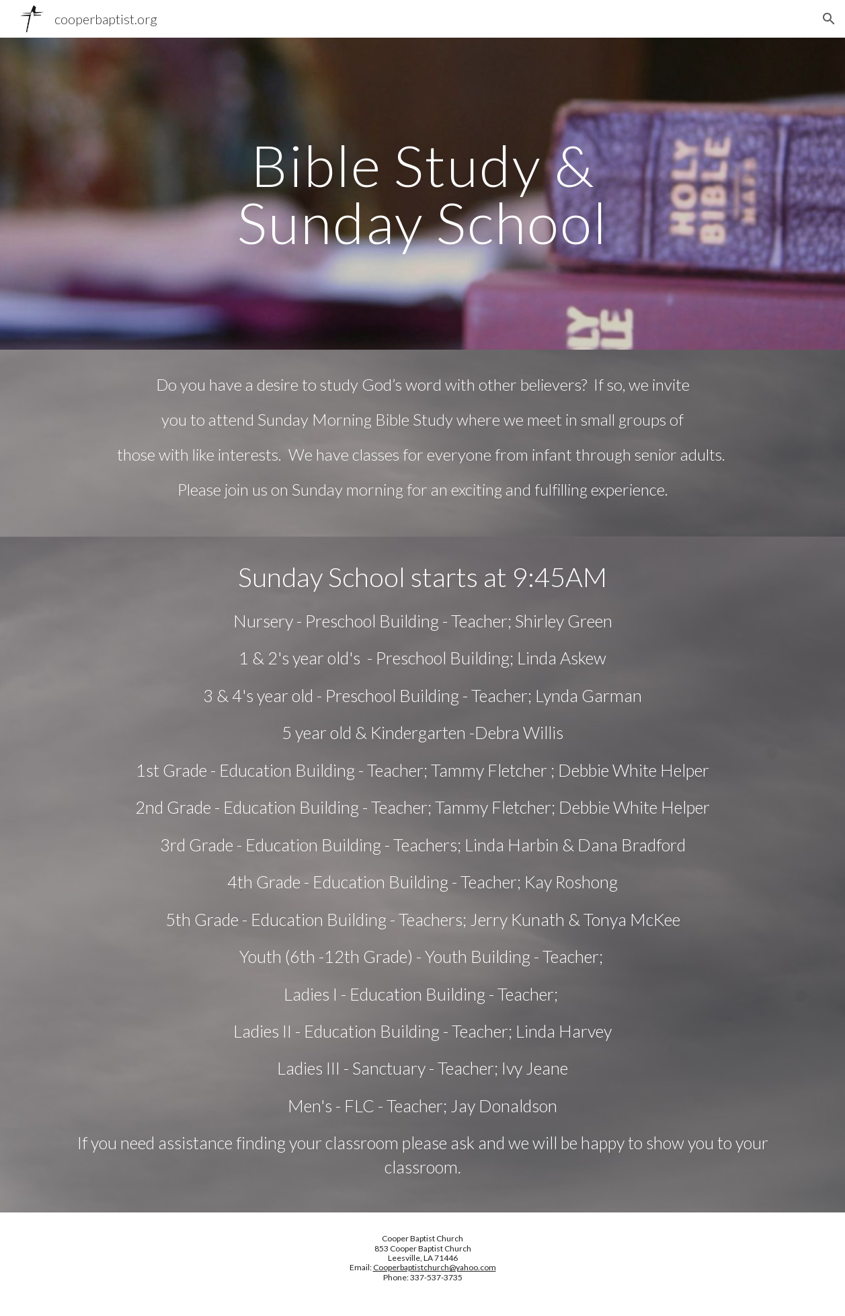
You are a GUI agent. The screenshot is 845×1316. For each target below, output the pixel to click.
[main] (422, 194)
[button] (829, 19)
